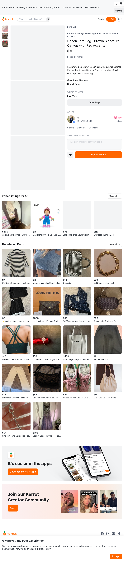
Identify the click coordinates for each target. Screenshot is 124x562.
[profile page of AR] (71, 119)
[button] (115, 196)
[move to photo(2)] (5, 36)
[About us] (119, 19)
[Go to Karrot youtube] (113, 533)
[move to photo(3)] (5, 44)
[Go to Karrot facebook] (102, 533)
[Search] (48, 19)
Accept (116, 556)
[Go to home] (7, 19)
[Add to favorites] (70, 155)
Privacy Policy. (44, 549)
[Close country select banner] (121, 3)
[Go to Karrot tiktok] (119, 533)
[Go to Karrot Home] (10, 533)
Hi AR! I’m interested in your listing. (94, 144)
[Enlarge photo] (38, 53)
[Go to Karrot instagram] (108, 533)
